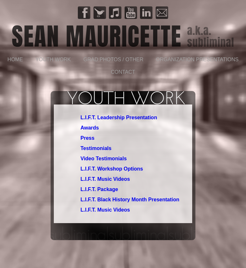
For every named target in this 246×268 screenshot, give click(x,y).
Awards (89, 127)
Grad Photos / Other (113, 59)
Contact (123, 72)
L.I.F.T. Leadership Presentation (118, 117)
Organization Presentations (197, 59)
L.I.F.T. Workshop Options (111, 169)
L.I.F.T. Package (99, 189)
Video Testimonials (103, 158)
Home (15, 59)
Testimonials (95, 148)
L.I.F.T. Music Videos (105, 179)
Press (87, 138)
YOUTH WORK (53, 59)
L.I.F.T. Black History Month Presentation (129, 199)
